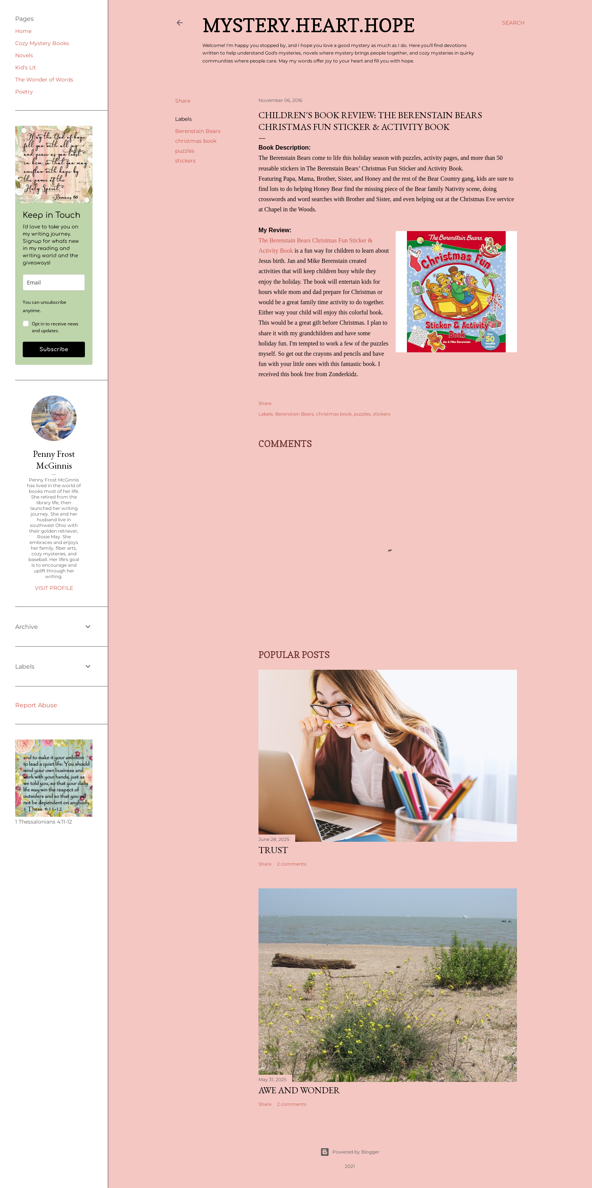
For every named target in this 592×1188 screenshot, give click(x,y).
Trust (273, 850)
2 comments (291, 864)
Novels (24, 55)
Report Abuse (36, 705)
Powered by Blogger (349, 1152)
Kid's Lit (25, 67)
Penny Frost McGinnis (54, 459)
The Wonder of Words (44, 79)
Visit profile (54, 588)
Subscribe (53, 349)
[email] (54, 282)
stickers (185, 160)
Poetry (24, 91)
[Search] (513, 23)
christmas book (195, 141)
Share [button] (182, 100)
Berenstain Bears (198, 131)
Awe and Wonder (299, 1090)
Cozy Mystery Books (42, 43)
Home (23, 31)
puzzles (184, 150)
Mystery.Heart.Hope (308, 25)
